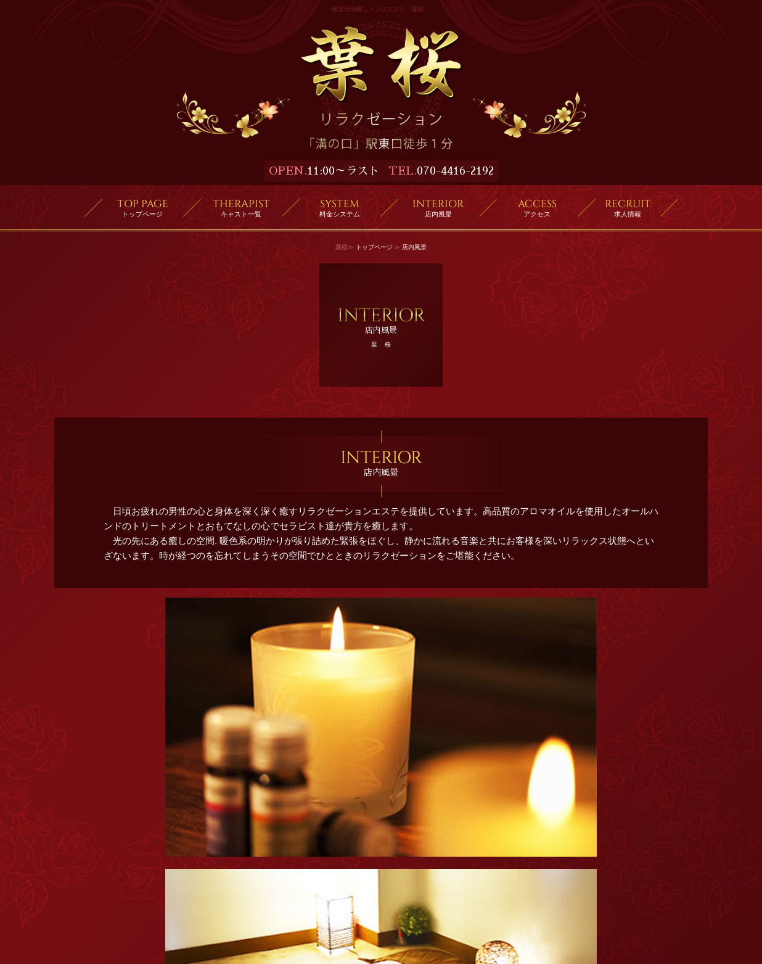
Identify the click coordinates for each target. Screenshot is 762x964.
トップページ (374, 247)
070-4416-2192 (455, 170)
